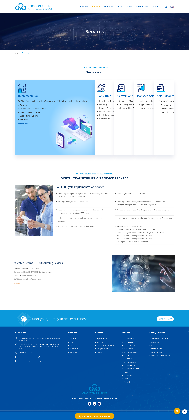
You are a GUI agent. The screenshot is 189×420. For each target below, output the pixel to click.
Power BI (126, 379)
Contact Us (73, 352)
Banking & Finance (156, 349)
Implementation (102, 339)
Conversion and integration (106, 345)
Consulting (100, 342)
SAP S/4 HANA (128, 342)
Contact (156, 6)
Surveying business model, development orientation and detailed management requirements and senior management (141, 318)
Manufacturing (155, 342)
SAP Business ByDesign (131, 369)
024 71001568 (29, 353)
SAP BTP (126, 355)
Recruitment (142, 6)
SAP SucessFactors (130, 362)
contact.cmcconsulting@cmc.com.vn (36, 357)
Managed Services (103, 349)
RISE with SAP (128, 359)
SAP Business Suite (130, 339)
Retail (152, 345)
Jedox (126, 372)
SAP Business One (129, 365)
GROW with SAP (129, 349)
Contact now (23, 124)
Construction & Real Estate (159, 339)
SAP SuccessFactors (130, 352)
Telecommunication (156, 352)
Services (96, 6)
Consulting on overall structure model (131, 308)
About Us (84, 6)
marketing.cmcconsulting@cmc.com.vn (37, 361)
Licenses (99, 352)
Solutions (109, 6)
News (129, 6)
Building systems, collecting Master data (73, 317)
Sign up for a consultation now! (94, 416)
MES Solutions (128, 375)
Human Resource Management (160, 355)
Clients (120, 6)
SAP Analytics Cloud (130, 345)
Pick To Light (128, 382)
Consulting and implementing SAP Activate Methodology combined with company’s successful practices (83, 309)
